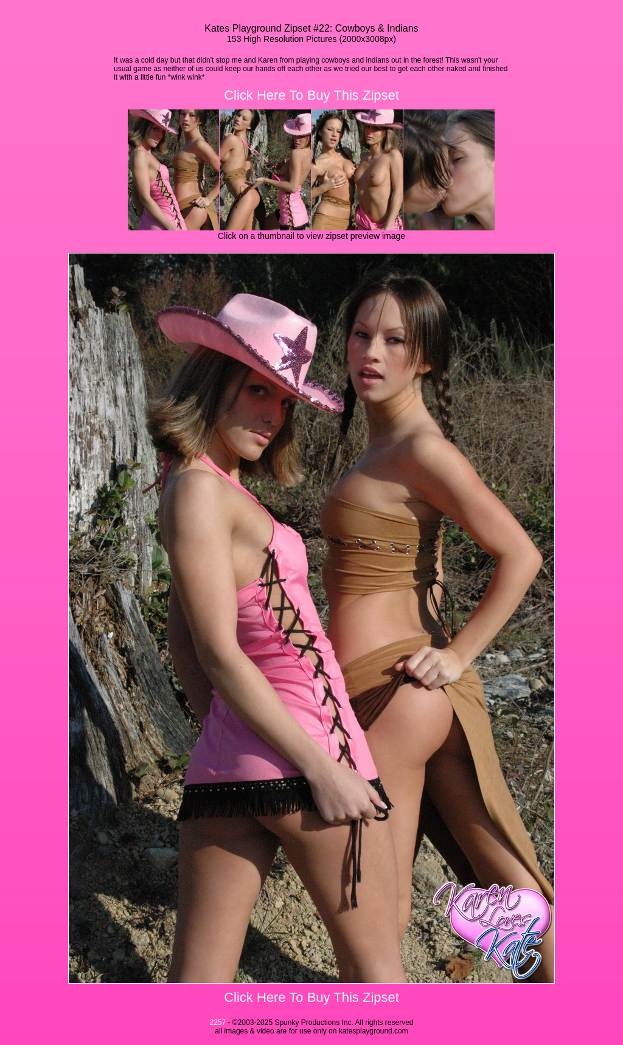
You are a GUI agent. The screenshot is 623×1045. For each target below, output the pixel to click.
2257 (217, 1022)
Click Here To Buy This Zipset (311, 95)
